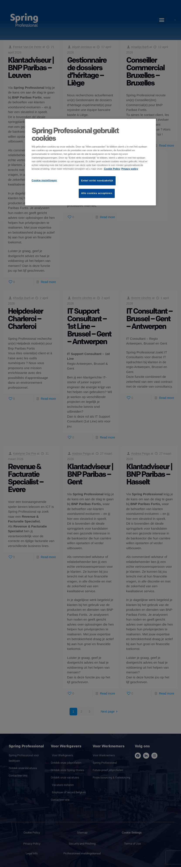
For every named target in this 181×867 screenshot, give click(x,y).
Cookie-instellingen (44, 180)
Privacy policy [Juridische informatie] (129, 168)
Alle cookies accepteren (96, 193)
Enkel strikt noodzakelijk (97, 180)
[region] (90, 162)
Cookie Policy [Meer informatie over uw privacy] (112, 168)
